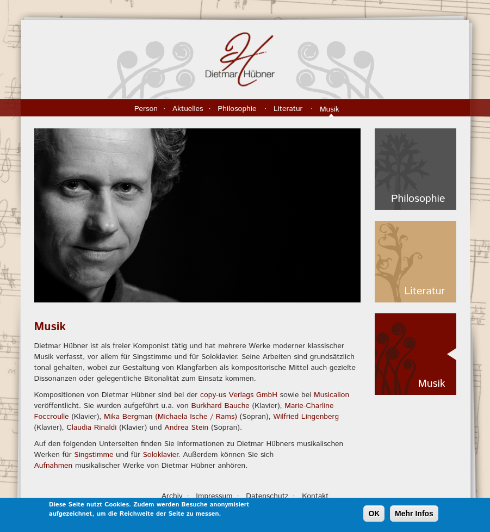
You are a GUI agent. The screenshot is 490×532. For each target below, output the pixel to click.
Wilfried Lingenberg (306, 416)
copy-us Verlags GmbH (238, 394)
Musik (331, 109)
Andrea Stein (186, 427)
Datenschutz (267, 496)
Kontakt (315, 496)
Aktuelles (187, 108)
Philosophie (238, 108)
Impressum (214, 496)
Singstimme (93, 454)
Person (146, 108)
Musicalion (331, 394)
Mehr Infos (414, 515)
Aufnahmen (53, 465)
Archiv (172, 496)
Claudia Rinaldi (91, 427)
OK (374, 515)
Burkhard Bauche (220, 405)
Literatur (289, 108)
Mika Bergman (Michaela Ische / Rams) (170, 416)
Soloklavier (160, 454)
